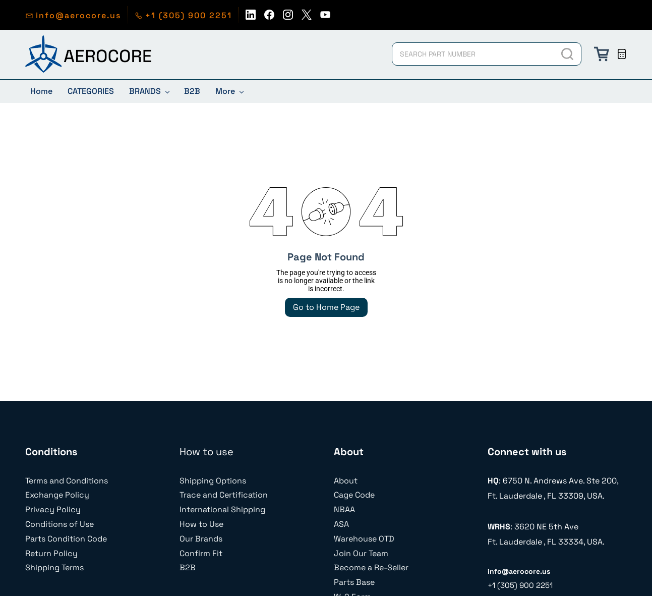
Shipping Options (213, 480)
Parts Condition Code (66, 538)
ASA (341, 524)
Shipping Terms (54, 567)
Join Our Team (361, 553)
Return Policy (51, 553)
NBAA (344, 509)
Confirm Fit (201, 553)
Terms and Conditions (66, 480)
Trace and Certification (224, 495)
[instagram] (288, 17)
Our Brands (201, 538)
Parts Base (354, 582)
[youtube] (325, 17)
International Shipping (222, 509)
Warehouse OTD (364, 538)
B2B (188, 567)
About (346, 480)
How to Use (201, 524)
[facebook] (269, 17)
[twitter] (307, 17)
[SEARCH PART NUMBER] (473, 54)
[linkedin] (251, 17)
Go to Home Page (326, 307)
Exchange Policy (57, 495)
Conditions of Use (59, 524)
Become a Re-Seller (371, 567)
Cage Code (354, 495)
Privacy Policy (53, 509)
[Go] (567, 54)
